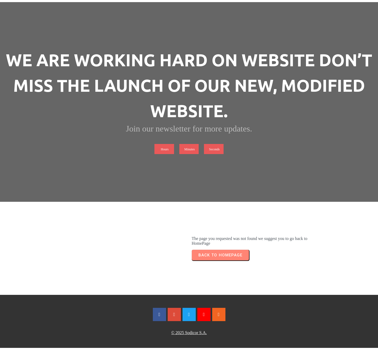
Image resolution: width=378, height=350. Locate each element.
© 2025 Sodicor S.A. (189, 332)
